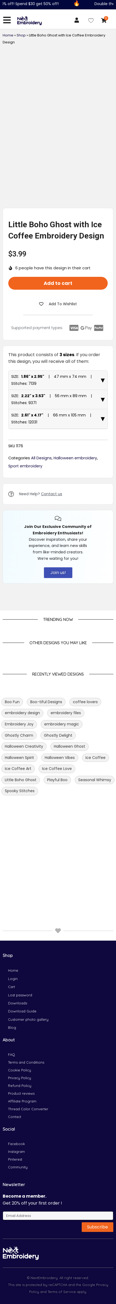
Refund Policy (19, 1085)
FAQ (11, 1054)
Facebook (16, 1144)
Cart (11, 987)
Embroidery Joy (19, 790)
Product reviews (21, 1093)
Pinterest (15, 1159)
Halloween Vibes (60, 823)
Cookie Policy (19, 1070)
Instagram (16, 1151)
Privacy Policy (19, 1078)
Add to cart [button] (58, 349)
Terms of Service (61, 1292)
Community (18, 1167)
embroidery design (22, 779)
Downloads (17, 1003)
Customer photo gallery (28, 1019)
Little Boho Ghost (20, 846)
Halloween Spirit (19, 823)
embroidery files (66, 779)
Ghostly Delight (58, 801)
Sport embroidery (25, 532)
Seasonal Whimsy (94, 846)
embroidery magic (61, 790)
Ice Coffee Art (18, 835)
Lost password (20, 995)
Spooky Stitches (20, 857)
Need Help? (40, 560)
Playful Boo (57, 846)
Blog (12, 1027)
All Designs (41, 524)
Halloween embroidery (75, 524)
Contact (14, 1117)
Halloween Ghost (69, 812)
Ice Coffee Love (57, 835)
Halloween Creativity (24, 812)
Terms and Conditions (26, 1062)
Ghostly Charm (19, 801)
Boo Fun (12, 768)
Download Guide (22, 1011)
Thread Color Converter (28, 1109)
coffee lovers (85, 768)
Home (8, 35)
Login (13, 979)
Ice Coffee (95, 823)
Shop (21, 35)
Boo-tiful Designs (46, 768)
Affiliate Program (22, 1101)
